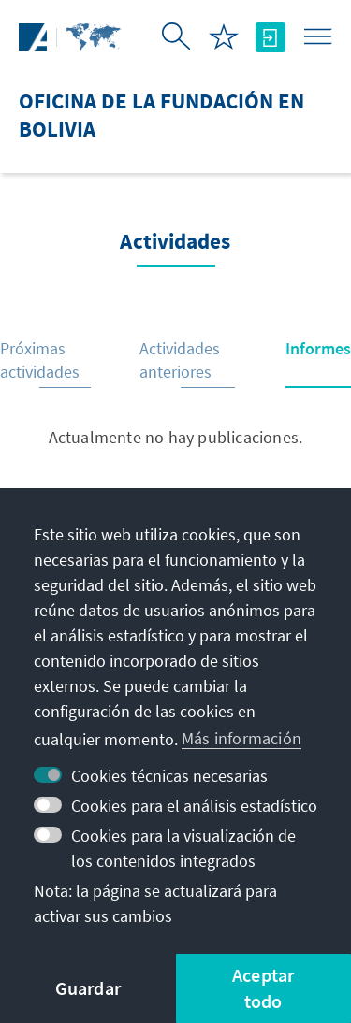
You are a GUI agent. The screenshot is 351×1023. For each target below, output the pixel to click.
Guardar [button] (88, 988)
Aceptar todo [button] (263, 988)
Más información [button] (241, 738)
